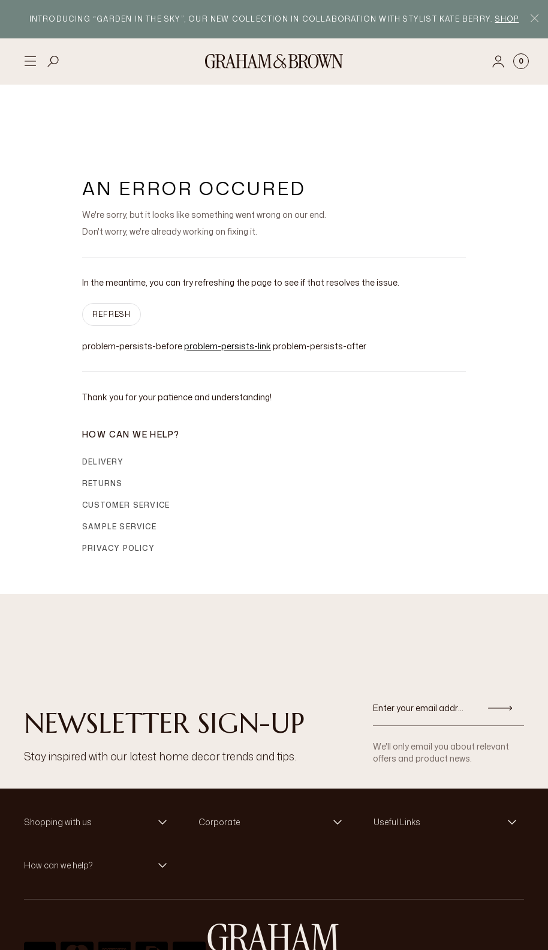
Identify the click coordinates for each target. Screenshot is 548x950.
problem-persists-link (227, 288)
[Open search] (53, 61)
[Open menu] (30, 61)
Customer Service (126, 447)
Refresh (111, 256)
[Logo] (274, 61)
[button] (99, 764)
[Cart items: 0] (521, 61)
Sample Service (119, 469)
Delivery (103, 404)
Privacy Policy (118, 491)
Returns (102, 426)
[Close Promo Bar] (534, 19)
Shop (507, 19)
